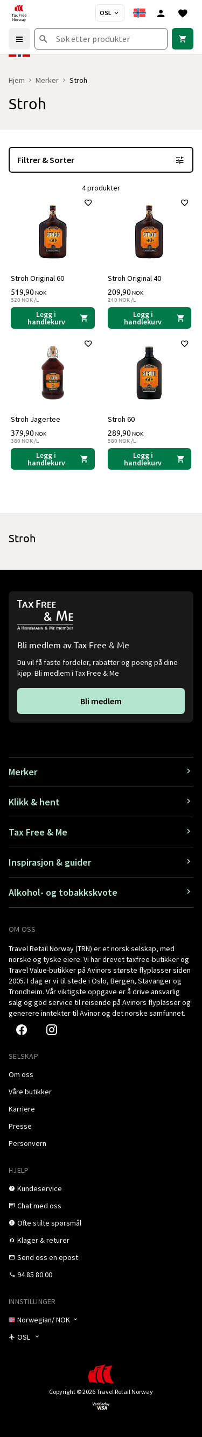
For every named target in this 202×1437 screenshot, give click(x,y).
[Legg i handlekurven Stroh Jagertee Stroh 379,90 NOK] (53, 459)
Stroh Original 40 (134, 278)
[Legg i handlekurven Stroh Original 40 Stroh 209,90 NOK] (150, 318)
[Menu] (19, 38)
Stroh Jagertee (35, 419)
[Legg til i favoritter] (88, 203)
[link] (182, 38)
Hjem (17, 80)
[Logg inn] (161, 13)
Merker (47, 80)
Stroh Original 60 (37, 278)
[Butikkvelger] (109, 13)
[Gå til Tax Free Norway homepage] (19, 13)
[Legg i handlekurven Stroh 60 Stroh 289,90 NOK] (150, 459)
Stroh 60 (121, 419)
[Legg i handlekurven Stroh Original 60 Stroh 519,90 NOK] (53, 318)
